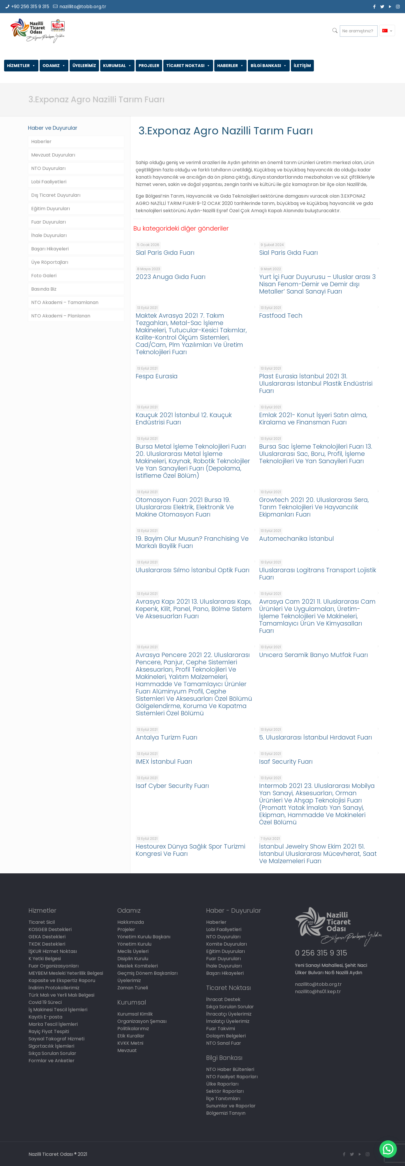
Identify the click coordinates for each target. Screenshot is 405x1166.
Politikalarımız (133, 1028)
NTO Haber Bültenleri (230, 1069)
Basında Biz (43, 289)
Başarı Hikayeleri (50, 248)
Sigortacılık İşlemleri (51, 1046)
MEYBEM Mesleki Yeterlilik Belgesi (66, 973)
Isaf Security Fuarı (286, 761)
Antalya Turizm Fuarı (166, 737)
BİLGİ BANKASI (269, 66)
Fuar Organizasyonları (54, 966)
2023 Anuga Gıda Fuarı (171, 277)
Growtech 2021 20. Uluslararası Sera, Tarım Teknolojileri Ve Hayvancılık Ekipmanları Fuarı (314, 507)
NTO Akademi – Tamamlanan (64, 302)
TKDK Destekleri (47, 944)
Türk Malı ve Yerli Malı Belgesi (61, 995)
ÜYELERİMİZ (84, 66)
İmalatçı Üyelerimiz (228, 1021)
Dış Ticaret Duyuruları (55, 195)
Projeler (126, 929)
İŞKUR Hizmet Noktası (53, 951)
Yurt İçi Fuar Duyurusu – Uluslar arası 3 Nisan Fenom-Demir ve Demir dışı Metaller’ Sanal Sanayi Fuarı (317, 284)
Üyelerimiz (129, 980)
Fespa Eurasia (157, 376)
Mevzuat (127, 1050)
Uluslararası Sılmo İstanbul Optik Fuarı (193, 570)
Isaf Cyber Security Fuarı (172, 786)
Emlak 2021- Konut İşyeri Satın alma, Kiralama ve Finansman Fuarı (313, 418)
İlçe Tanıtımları (223, 1098)
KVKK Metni (130, 1043)
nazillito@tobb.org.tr (82, 6)
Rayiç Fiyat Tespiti (49, 1031)
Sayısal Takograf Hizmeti (56, 1038)
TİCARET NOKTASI (188, 66)
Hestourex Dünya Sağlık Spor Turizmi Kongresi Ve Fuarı (190, 850)
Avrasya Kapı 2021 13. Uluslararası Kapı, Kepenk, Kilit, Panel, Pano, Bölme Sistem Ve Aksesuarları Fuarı (194, 608)
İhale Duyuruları (49, 235)
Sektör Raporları (225, 1091)
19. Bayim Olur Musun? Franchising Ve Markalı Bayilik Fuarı (192, 542)
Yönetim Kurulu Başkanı (143, 936)
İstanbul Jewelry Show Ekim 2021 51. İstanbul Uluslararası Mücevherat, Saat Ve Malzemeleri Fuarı (318, 853)
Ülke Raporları (222, 1084)
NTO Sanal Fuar (223, 1043)
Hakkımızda (130, 922)
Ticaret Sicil (42, 922)
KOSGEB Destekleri (50, 929)
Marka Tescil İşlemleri (53, 1024)
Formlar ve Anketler (52, 1060)
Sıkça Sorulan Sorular (52, 1053)
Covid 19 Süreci (45, 1002)
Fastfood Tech (281, 315)
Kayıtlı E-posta (45, 1017)
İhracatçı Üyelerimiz (229, 1014)
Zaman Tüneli (132, 987)
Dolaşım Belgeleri (226, 1035)
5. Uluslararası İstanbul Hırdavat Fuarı (315, 737)
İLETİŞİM (302, 66)
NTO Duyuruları (48, 168)
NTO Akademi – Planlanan (60, 315)
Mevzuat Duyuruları (53, 155)
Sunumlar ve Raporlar (231, 1105)
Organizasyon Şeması (142, 1021)
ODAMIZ (54, 66)
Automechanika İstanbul (296, 538)
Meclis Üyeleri (132, 951)
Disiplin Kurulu (132, 958)
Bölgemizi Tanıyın (225, 1113)
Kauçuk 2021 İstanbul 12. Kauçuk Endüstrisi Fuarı (184, 418)
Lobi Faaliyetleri (48, 181)
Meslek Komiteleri (137, 966)
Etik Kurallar (130, 1035)
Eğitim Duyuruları (50, 208)
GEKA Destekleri (47, 936)
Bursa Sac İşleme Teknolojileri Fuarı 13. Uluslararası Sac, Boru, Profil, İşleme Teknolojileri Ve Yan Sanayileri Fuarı (315, 453)
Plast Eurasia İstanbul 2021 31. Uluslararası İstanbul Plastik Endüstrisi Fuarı (315, 383)
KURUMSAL (117, 66)
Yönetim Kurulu (134, 944)
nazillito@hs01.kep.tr (318, 991)
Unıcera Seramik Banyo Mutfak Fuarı (313, 655)
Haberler (41, 141)
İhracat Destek (223, 999)
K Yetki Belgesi (45, 958)
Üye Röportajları (49, 262)
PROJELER (149, 66)
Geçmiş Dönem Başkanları (147, 973)
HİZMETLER (21, 66)
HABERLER (230, 66)
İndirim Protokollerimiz (54, 987)
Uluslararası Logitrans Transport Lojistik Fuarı (317, 574)
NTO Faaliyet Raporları (232, 1076)
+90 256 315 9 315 (30, 6)
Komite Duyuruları (226, 944)
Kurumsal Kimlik (135, 1014)
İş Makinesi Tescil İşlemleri (58, 1009)
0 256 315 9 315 (321, 953)
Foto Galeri (43, 275)
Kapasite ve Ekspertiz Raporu (62, 980)
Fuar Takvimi (220, 1028)
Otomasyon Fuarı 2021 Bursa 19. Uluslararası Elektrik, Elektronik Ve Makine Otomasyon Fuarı (185, 507)
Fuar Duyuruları (48, 222)
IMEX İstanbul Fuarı (164, 761)
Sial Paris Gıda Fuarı (165, 252)
